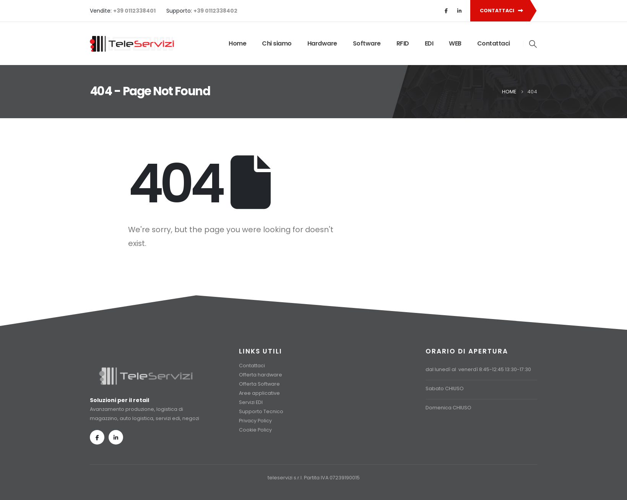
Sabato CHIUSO (445, 388)
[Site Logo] (132, 44)
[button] (533, 44)
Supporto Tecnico (261, 411)
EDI (429, 43)
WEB (455, 43)
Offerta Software (259, 384)
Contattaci (493, 43)
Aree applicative (259, 393)
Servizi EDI (251, 402)
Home (237, 43)
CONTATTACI (501, 10)
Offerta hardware (260, 374)
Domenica (439, 407)
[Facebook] (446, 10)
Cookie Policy (255, 430)
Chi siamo (277, 43)
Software (367, 43)
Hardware (322, 43)
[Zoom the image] (146, 370)
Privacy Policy (255, 420)
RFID (402, 43)
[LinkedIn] (459, 10)
